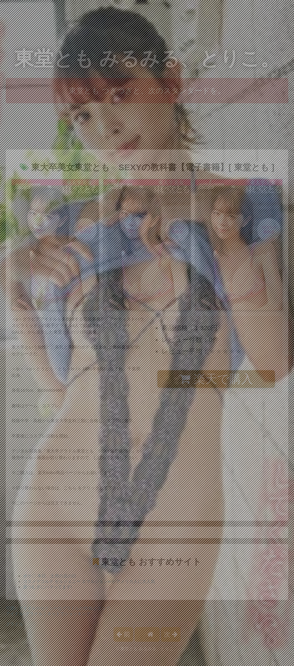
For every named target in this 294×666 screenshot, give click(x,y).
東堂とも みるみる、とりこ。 (147, 58)
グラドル (14, 624)
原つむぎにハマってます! (47, 586)
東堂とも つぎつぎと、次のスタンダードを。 (147, 90)
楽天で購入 (216, 379)
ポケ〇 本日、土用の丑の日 (49, 575)
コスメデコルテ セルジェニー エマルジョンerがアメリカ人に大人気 (89, 581)
